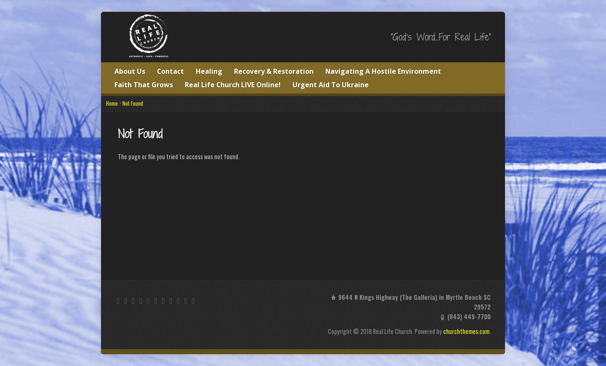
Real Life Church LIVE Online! (233, 84)
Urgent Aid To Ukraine (330, 84)
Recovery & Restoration (274, 71)
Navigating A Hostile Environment (383, 71)
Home (112, 103)
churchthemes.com (466, 331)
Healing (209, 71)
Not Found (132, 103)
